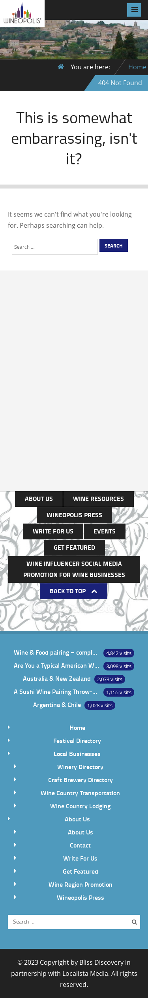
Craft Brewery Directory (80, 779)
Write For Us (53, 530)
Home (137, 67)
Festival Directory (77, 740)
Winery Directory (80, 766)
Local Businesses (77, 753)
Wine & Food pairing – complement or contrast (57, 652)
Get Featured (74, 547)
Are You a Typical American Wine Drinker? (57, 665)
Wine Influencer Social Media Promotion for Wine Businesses (74, 569)
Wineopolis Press (74, 514)
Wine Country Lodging (80, 805)
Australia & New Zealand (57, 678)
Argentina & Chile (57, 704)
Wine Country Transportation (80, 792)
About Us (39, 498)
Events (105, 530)
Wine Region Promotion (80, 884)
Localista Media (85, 973)
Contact (80, 844)
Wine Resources (98, 498)
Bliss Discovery (101, 962)
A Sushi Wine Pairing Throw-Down (57, 691)
